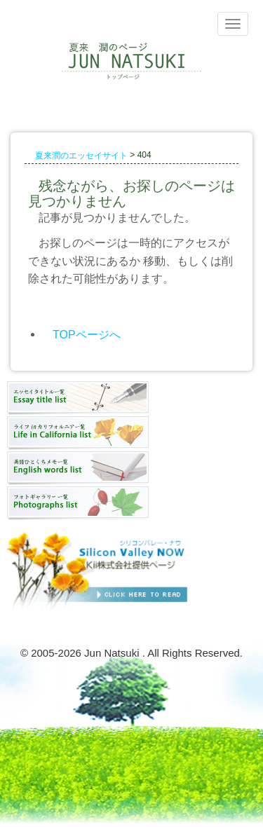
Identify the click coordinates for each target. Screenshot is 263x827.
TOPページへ (87, 334)
